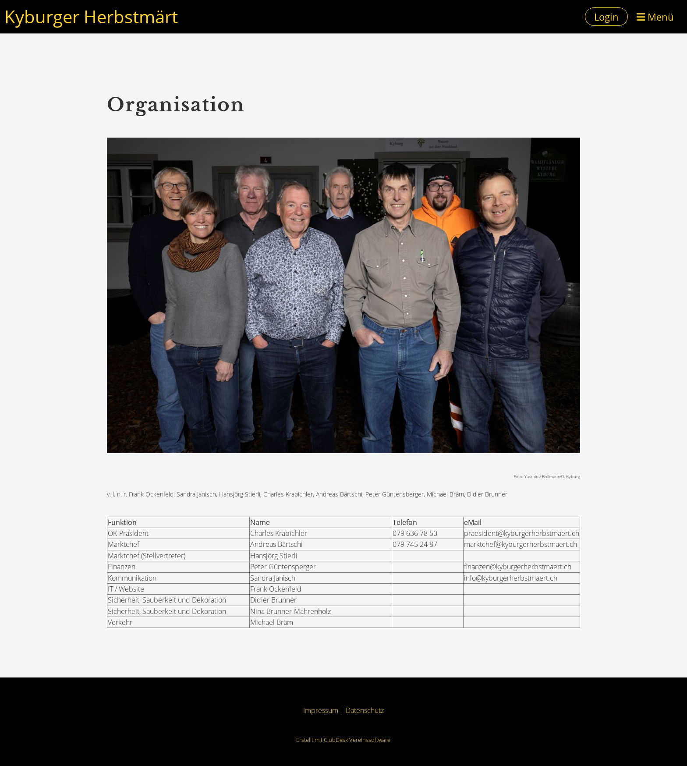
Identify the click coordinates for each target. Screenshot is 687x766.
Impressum (320, 710)
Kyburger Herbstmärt (91, 16)
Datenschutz (365, 710)
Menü (655, 16)
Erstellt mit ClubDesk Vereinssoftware (343, 740)
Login (606, 16)
